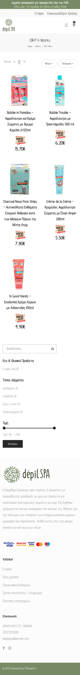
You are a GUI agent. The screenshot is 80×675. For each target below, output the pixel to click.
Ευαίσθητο (8, 396)
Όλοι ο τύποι (10, 404)
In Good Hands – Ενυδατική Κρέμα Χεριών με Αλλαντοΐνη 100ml (20, 302)
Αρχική (30, 46)
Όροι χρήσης (11, 577)
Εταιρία (7, 569)
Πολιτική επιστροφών (16, 601)
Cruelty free (9, 369)
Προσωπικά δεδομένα (16, 585)
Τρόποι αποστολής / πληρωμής (22, 593)
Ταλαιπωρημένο (11, 412)
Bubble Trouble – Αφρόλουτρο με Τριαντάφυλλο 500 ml (60, 118)
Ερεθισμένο (9, 388)
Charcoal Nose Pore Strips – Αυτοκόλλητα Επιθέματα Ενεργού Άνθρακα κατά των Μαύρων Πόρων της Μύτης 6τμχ (20, 213)
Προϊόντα (38, 46)
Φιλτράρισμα (12, 443)
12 (19, 62)
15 (24, 62)
